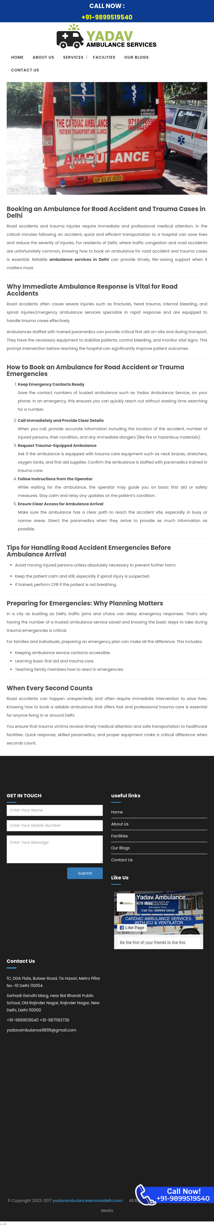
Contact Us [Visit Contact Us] (25, 70)
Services (73, 57)
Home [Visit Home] (17, 57)
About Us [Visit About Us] (43, 57)
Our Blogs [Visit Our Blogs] (136, 57)
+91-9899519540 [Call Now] (107, 17)
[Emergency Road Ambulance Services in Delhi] (174, 1195)
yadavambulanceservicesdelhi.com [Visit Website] (88, 1200)
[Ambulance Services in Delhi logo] (107, 36)
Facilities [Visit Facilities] (104, 57)
